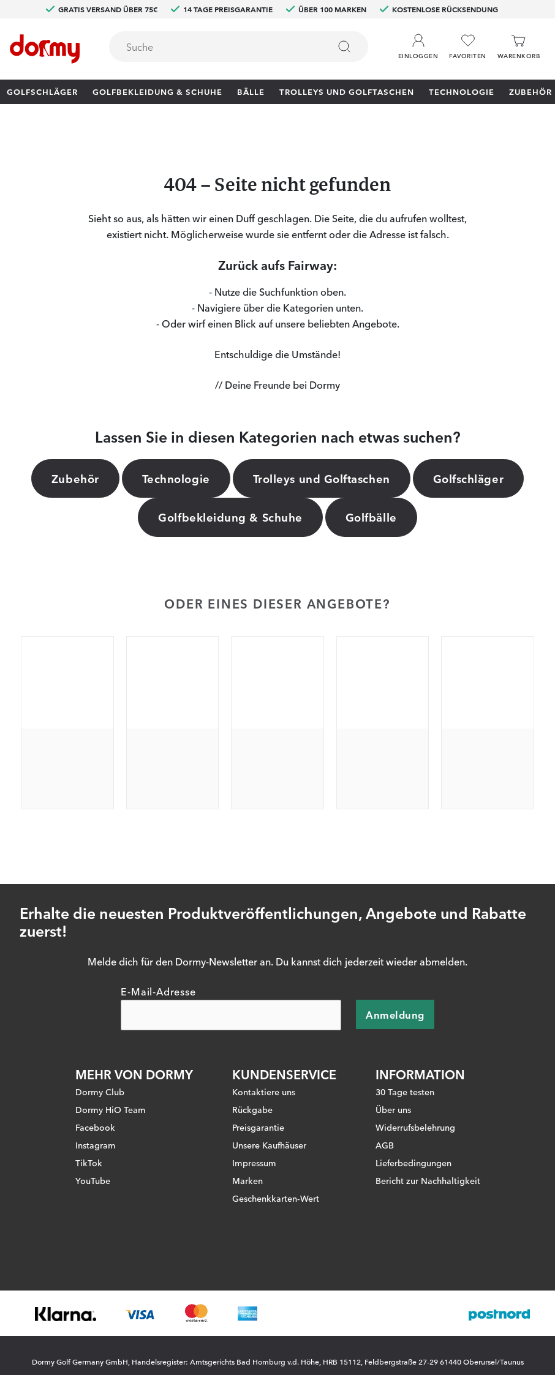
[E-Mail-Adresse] (231, 1015)
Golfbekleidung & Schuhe (157, 91)
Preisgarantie (258, 1127)
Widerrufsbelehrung (415, 1127)
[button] (418, 42)
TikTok (88, 1162)
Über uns (393, 1109)
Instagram (95, 1145)
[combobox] (238, 46)
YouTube (92, 1180)
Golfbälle (371, 517)
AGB (385, 1145)
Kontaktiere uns (263, 1091)
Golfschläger (42, 91)
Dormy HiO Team (110, 1109)
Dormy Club (99, 1091)
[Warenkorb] (518, 46)
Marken (247, 1180)
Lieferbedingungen (413, 1162)
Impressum (254, 1162)
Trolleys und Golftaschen (346, 91)
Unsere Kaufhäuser (269, 1145)
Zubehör (530, 91)
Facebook (95, 1127)
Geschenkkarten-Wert (275, 1198)
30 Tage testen (405, 1091)
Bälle (251, 91)
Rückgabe (252, 1109)
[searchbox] (210, 46)
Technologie (461, 91)
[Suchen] (344, 46)
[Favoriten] (467, 46)
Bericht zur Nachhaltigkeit (428, 1180)
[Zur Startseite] (45, 49)
